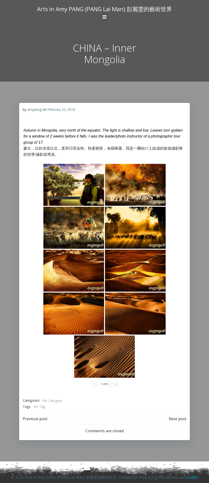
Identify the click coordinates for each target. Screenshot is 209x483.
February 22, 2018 (61, 109)
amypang (34, 109)
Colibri (192, 477)
